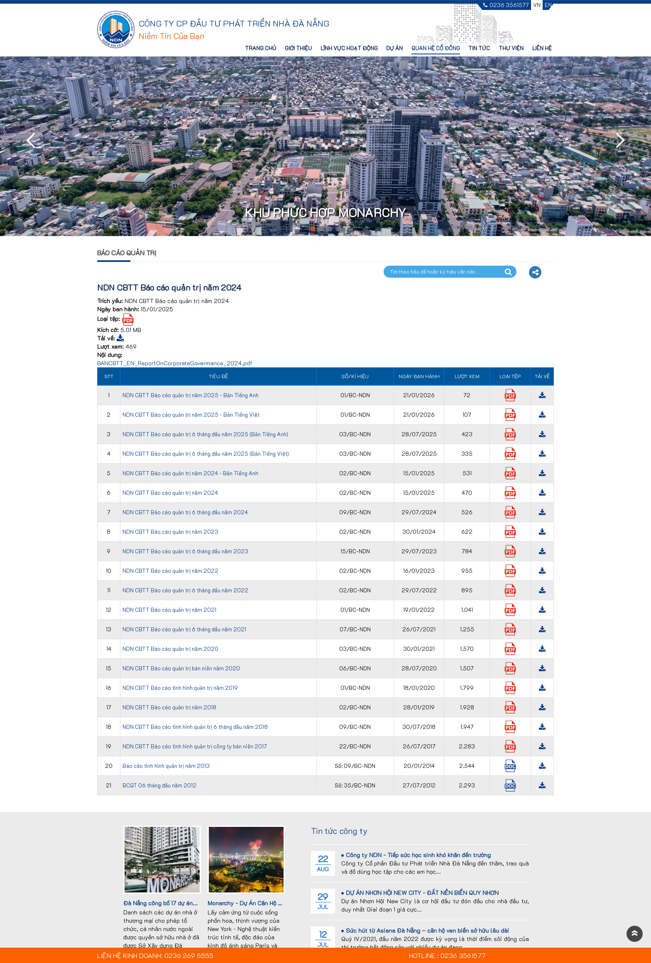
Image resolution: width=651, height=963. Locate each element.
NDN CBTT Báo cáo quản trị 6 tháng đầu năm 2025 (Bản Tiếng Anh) (205, 434)
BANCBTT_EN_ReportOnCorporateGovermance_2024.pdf (174, 363)
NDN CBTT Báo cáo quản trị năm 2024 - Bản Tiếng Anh (190, 473)
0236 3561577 (506, 5)
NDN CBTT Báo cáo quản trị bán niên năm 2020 (181, 668)
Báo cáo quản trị (126, 252)
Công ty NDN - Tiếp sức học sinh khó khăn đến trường (416, 855)
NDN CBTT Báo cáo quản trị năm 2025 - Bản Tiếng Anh (190, 394)
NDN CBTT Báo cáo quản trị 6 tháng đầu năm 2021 (184, 629)
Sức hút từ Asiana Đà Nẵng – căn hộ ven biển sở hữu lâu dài (425, 930)
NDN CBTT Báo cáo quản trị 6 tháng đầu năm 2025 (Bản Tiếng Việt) (205, 453)
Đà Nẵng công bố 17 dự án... (160, 903)
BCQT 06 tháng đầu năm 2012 (159, 785)
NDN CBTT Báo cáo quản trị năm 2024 (170, 492)
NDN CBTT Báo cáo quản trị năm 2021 (169, 609)
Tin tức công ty (339, 830)
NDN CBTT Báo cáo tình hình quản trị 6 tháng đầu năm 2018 (195, 726)
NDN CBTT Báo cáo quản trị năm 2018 (169, 707)
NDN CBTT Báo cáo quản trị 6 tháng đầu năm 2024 (185, 512)
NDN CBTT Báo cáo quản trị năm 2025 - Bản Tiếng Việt (190, 414)
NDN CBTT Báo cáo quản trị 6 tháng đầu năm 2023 (185, 551)
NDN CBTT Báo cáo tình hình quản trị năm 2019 (180, 687)
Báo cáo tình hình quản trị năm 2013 (166, 765)
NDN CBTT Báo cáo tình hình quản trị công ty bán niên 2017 (194, 746)
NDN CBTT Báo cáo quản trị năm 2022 (170, 570)
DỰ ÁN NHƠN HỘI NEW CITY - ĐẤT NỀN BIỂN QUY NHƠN (420, 893)
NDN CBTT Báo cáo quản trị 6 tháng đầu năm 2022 (185, 590)
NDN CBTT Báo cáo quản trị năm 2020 (170, 648)
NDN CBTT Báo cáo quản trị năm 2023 (170, 531)
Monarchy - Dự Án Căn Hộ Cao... (251, 903)
